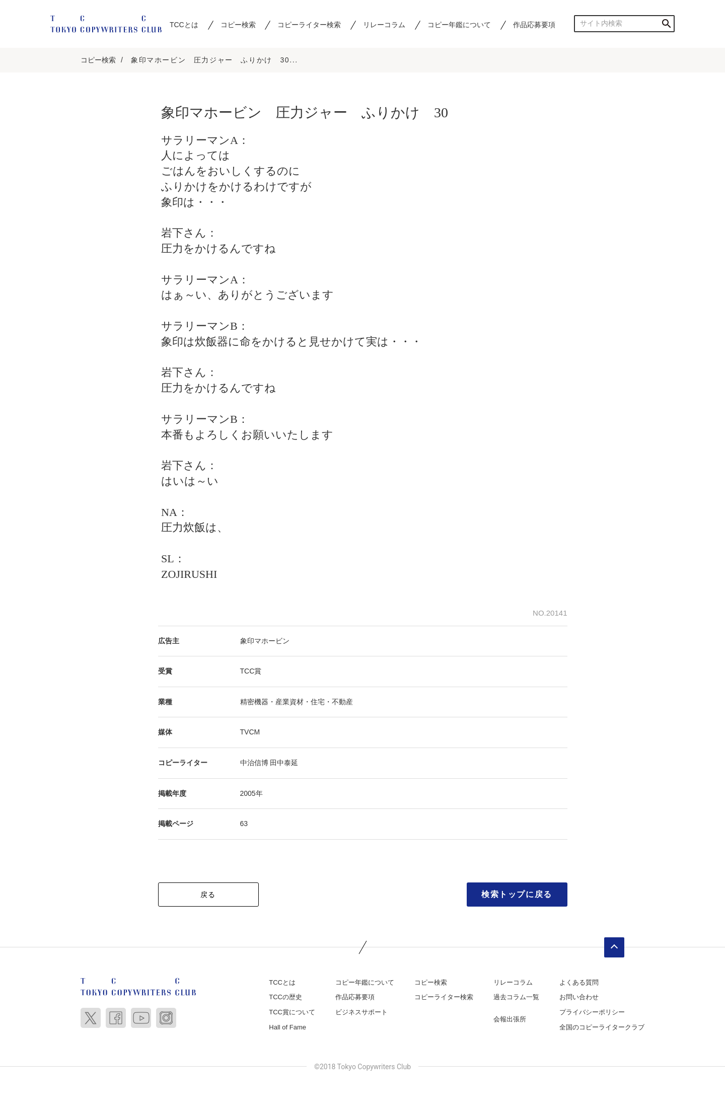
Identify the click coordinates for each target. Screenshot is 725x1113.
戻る (208, 895)
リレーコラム (384, 25)
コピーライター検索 (309, 25)
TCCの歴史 (285, 998)
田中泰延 (284, 763)
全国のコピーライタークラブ (601, 1027)
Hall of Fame (287, 1027)
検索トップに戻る (516, 895)
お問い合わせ (579, 998)
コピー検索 (238, 25)
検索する (666, 23)
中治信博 (254, 763)
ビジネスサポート (361, 1012)
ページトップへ (614, 948)
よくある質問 (579, 983)
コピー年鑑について (459, 25)
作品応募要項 (534, 25)
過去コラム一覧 (516, 998)
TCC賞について (292, 1012)
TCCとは (184, 25)
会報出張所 (509, 1019)
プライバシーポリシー (592, 1012)
